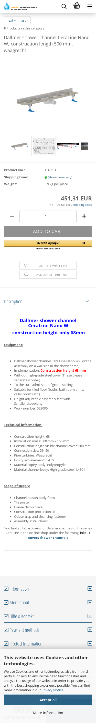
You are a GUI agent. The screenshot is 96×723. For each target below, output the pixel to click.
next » (11, 20)
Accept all (48, 699)
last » (24, 20)
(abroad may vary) (60, 177)
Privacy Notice (52, 690)
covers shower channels (48, 537)
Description (13, 301)
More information (48, 712)
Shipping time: (16, 177)
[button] (48, 245)
